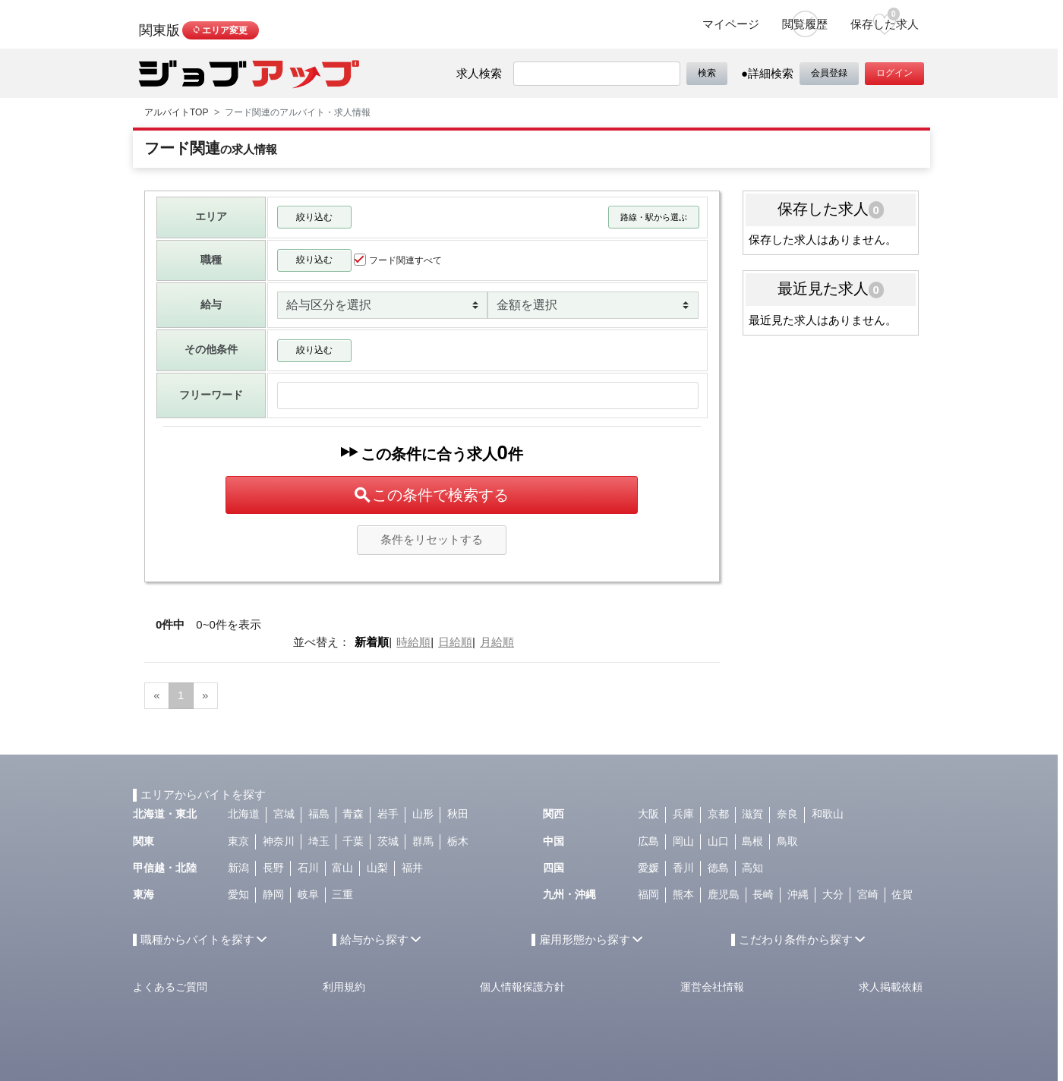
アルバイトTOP (176, 112)
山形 (423, 814)
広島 (648, 841)
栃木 (457, 841)
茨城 (388, 841)
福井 (412, 868)
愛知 (238, 894)
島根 (752, 841)
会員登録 (829, 73)
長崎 (763, 894)
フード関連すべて (398, 260)
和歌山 (828, 814)
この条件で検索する (432, 495)
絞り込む (314, 217)
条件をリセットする (431, 539)
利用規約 (344, 987)
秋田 (457, 814)
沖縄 (798, 894)
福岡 (648, 894)
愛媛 (648, 868)
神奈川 (279, 841)
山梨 (377, 868)
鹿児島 (724, 894)
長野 (273, 868)
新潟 (238, 868)
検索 (707, 73)
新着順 (372, 641)
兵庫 (683, 814)
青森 (353, 814)
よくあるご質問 (170, 987)
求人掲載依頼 (891, 987)
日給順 (455, 641)
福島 (319, 814)
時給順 (413, 641)
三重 (342, 894)
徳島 (718, 868)
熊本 (683, 894)
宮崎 (867, 894)
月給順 (497, 641)
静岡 (273, 894)
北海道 (244, 814)
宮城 (284, 814)
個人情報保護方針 (522, 987)
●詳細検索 (767, 73)
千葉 (353, 841)
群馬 (423, 841)
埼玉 (319, 841)
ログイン (894, 73)
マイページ (730, 23)
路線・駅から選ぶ (653, 217)
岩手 (388, 814)
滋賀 (752, 814)
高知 (752, 868)
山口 (718, 841)
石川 (308, 868)
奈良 (787, 814)
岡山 (683, 841)
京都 (718, 814)
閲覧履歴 (805, 23)
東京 (238, 841)
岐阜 (308, 894)
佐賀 (902, 894)
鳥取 (787, 841)
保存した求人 (884, 19)
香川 (683, 868)
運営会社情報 (712, 987)
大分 (833, 894)
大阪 (648, 814)
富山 (342, 868)
